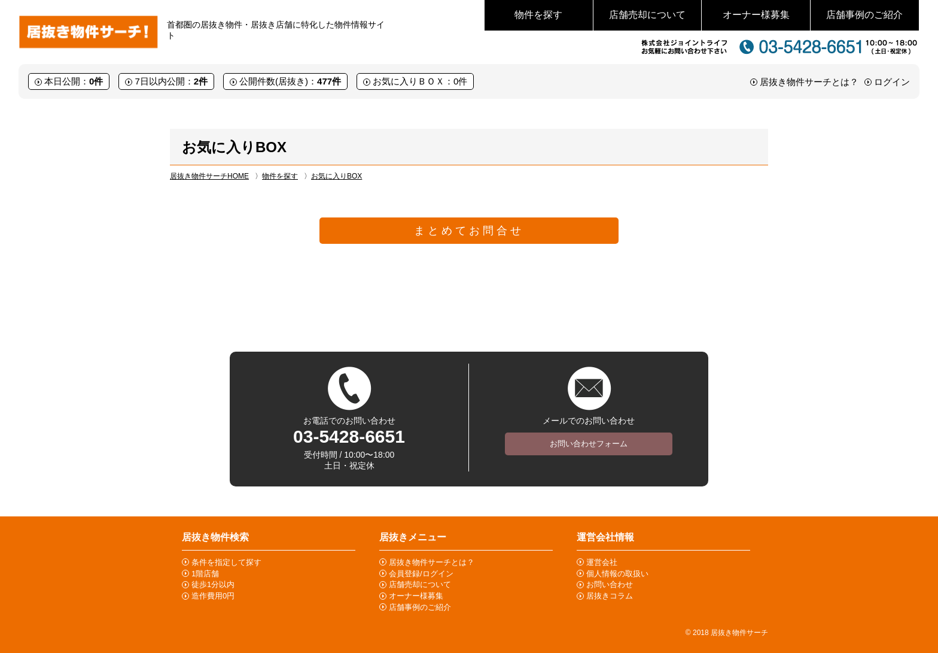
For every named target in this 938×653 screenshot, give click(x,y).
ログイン (892, 82)
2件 (201, 81)
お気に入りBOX (336, 176)
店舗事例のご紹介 (864, 15)
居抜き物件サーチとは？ (809, 82)
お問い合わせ (609, 584)
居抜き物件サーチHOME (209, 176)
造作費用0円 (212, 595)
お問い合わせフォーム (589, 443)
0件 (96, 81)
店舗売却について (647, 15)
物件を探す (538, 15)
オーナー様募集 (756, 15)
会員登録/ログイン (421, 573)
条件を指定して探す (226, 562)
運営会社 (601, 562)
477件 (329, 81)
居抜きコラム (609, 595)
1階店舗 (205, 573)
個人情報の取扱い (617, 573)
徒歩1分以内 (212, 584)
